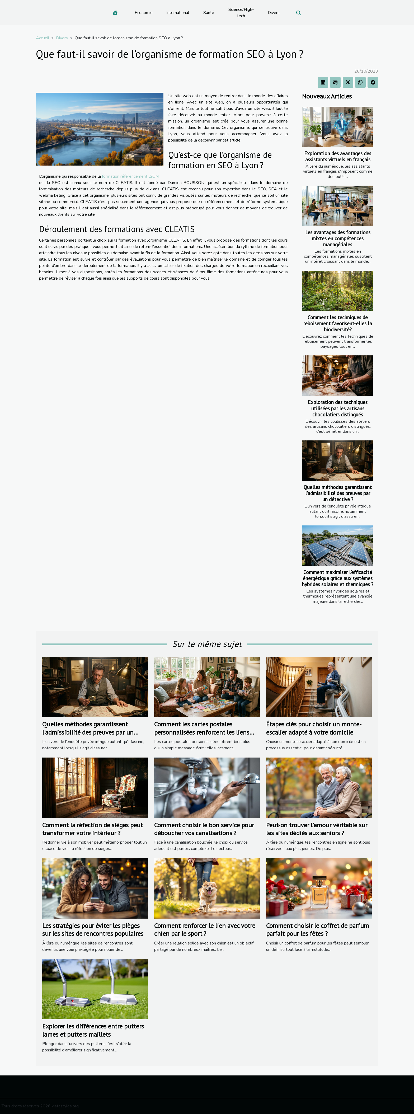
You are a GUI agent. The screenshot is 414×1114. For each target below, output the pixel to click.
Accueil (42, 38)
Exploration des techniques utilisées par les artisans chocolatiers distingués (338, 408)
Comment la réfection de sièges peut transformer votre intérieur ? (92, 829)
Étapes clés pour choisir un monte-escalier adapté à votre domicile (313, 728)
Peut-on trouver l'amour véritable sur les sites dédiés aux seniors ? (316, 829)
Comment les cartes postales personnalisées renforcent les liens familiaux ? (201, 732)
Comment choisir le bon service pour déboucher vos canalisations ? (204, 829)
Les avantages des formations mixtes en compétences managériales (337, 238)
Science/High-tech (241, 13)
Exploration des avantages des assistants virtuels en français (337, 156)
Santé (208, 13)
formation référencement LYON (130, 176)
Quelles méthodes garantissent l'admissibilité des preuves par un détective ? (338, 493)
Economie (144, 13)
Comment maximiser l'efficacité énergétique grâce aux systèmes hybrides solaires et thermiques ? (337, 578)
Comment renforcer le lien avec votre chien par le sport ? (204, 930)
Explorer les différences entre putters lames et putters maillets (93, 1030)
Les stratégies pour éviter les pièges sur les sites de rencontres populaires (92, 930)
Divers (274, 13)
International (177, 13)
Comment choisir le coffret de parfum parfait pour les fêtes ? (317, 930)
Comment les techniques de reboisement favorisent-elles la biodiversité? (337, 323)
